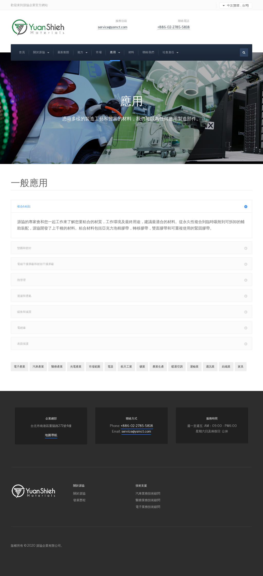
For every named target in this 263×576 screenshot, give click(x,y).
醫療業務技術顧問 (148, 500)
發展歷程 (79, 500)
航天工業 (126, 366)
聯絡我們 (148, 52)
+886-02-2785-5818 (173, 27)
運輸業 (194, 366)
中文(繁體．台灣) (236, 5)
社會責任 (171, 52)
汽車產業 (38, 366)
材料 (131, 52)
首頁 (22, 52)
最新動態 (63, 52)
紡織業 (226, 366)
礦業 (142, 366)
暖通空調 (177, 366)
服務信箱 (121, 21)
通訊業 (210, 366)
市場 (99, 52)
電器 (110, 366)
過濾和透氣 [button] (134, 295)
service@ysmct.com (112, 27)
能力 (83, 52)
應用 (115, 52)
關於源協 (41, 52)
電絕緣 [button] (134, 327)
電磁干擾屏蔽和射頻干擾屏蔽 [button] (134, 263)
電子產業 (19, 366)
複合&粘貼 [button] (134, 206)
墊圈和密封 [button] (134, 247)
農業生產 (158, 366)
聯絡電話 (184, 21)
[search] (244, 52)
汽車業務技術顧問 (148, 493)
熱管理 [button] (134, 279)
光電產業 (75, 366)
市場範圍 (94, 366)
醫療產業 (57, 366)
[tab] (131, 206)
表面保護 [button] (134, 343)
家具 (240, 366)
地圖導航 (51, 435)
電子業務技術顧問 (148, 507)
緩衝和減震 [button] (134, 311)
